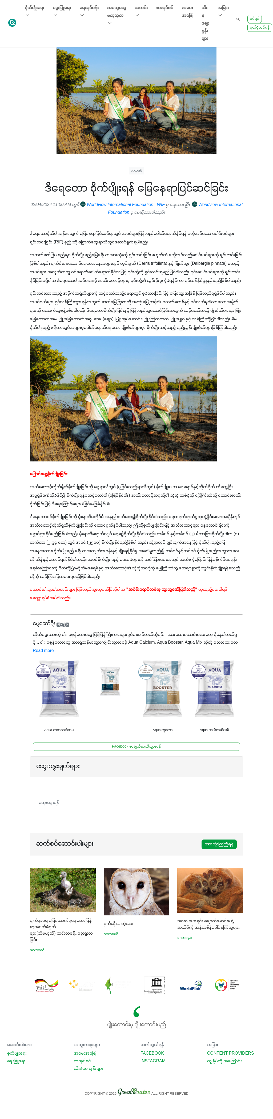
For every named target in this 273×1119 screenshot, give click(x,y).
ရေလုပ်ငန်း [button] (89, 11)
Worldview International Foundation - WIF (122, 205)
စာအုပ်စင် (164, 8)
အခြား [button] (223, 11)
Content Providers (230, 1053)
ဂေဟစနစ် (136, 171)
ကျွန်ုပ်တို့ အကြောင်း (224, 1061)
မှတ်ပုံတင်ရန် (260, 27)
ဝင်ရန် (254, 19)
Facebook (152, 1053)
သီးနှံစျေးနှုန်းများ (205, 23)
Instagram (153, 1061)
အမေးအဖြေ (187, 11)
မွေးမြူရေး (16, 1061)
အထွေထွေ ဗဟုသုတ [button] (116, 15)
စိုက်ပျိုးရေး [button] (34, 11)
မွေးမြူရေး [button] (62, 11)
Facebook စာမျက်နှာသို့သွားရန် (136, 746)
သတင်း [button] (141, 11)
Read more (43, 651)
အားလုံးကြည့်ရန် (219, 844)
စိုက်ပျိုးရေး (17, 1053)
